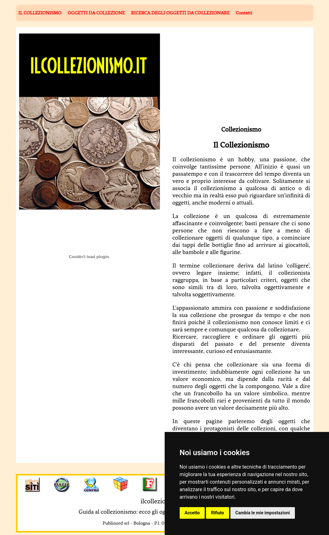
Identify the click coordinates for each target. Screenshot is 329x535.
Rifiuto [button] (217, 512)
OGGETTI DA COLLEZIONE (96, 13)
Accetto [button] (192, 512)
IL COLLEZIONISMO (40, 13)
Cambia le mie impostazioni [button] (262, 512)
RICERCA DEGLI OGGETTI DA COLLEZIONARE (180, 13)
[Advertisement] (228, 77)
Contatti (244, 13)
